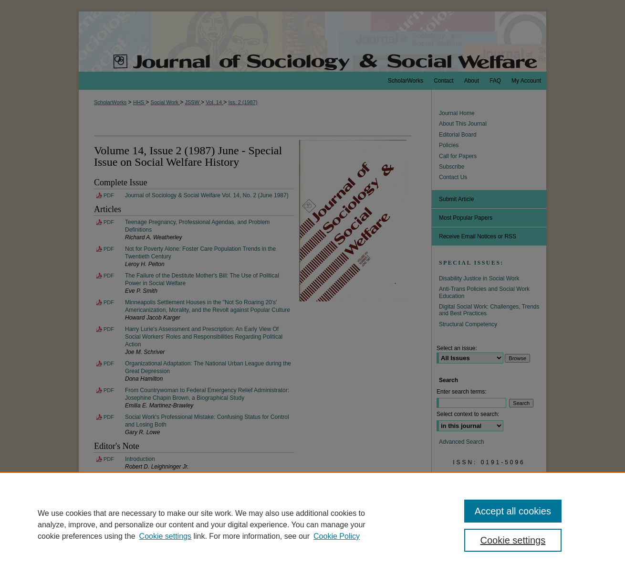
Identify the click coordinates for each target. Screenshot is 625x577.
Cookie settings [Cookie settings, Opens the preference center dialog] (513, 540)
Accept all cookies (513, 511)
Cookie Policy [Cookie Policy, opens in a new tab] (336, 536)
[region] (312, 524)
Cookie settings (165, 536)
